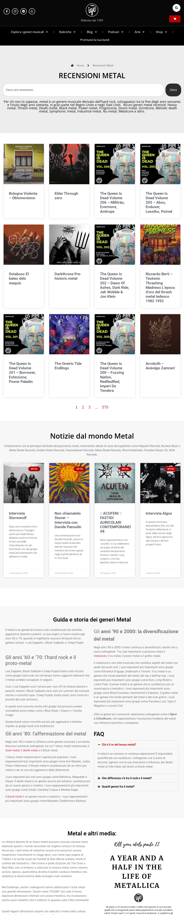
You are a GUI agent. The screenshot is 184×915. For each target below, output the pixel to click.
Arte (140, 32)
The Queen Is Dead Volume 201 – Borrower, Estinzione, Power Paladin (22, 372)
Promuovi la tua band (94, 40)
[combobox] (83, 90)
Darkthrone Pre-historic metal (68, 276)
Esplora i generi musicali (29, 32)
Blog (92, 32)
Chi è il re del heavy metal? (119, 744)
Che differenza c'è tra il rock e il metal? (127, 778)
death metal (30, 750)
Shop (161, 32)
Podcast (116, 32)
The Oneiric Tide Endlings (68, 365)
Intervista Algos (159, 513)
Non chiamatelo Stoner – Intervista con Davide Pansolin (68, 520)
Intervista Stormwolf (17, 515)
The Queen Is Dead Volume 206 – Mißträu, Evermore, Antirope (112, 202)
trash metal (12, 750)
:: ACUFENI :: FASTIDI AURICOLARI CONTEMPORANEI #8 (115, 522)
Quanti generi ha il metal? (118, 786)
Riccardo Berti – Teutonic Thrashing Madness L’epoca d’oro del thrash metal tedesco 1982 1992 (160, 287)
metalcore (100, 656)
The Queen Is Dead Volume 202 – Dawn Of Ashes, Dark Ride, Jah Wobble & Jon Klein (114, 285)
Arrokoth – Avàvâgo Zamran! (160, 365)
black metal (14, 796)
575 (105, 407)
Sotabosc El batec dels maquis (19, 278)
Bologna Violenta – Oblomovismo (23, 195)
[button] (176, 8)
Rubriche (67, 32)
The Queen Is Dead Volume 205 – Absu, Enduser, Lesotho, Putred (159, 202)
